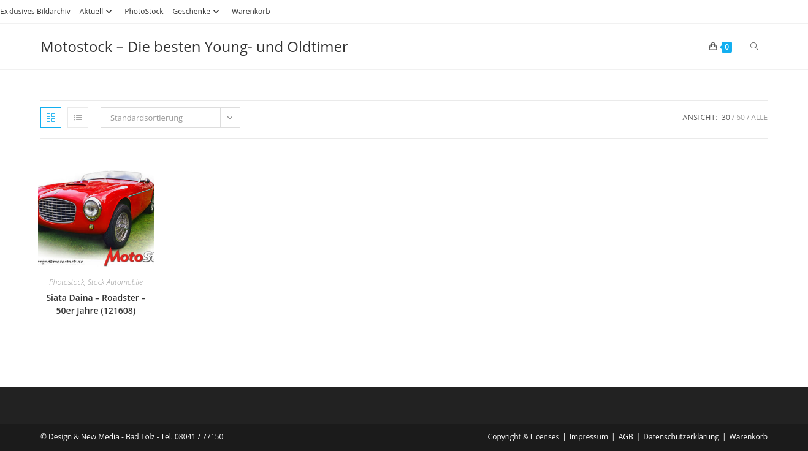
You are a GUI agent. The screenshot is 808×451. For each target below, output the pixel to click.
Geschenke (198, 11)
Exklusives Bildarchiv (35, 11)
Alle (759, 117)
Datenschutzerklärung (681, 436)
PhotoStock (143, 11)
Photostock (67, 282)
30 (726, 117)
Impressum (589, 436)
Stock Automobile (115, 282)
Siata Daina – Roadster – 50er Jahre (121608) (95, 304)
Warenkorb (251, 11)
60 (740, 117)
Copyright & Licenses (524, 436)
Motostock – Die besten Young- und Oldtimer (194, 46)
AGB (626, 436)
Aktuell (97, 11)
